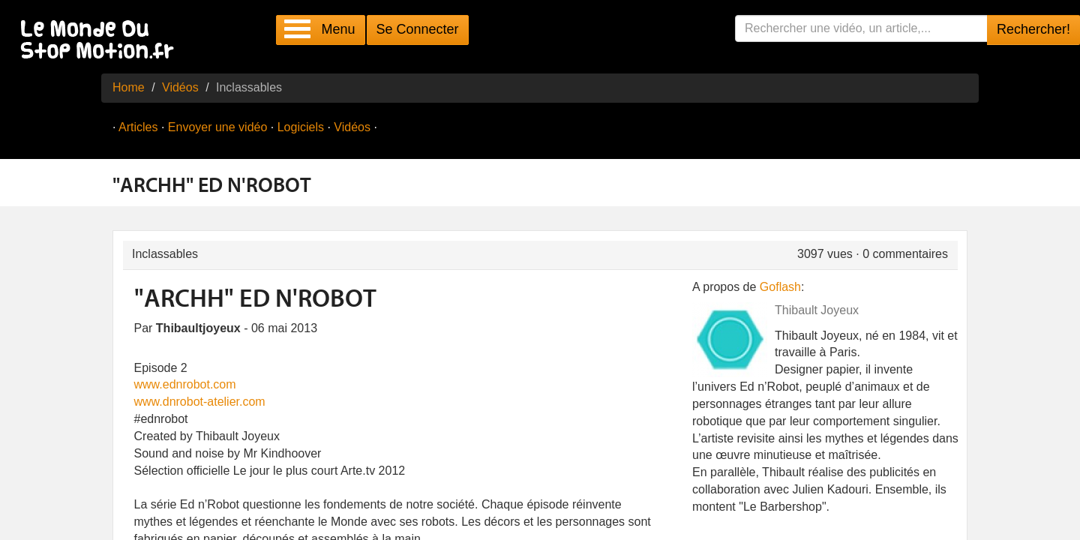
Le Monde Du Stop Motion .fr (101, 40)
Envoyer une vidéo (218, 127)
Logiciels (301, 127)
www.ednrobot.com (185, 384)
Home (128, 87)
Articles (138, 127)
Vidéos (180, 87)
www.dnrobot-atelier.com (200, 401)
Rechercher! (1033, 29)
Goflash (780, 286)
